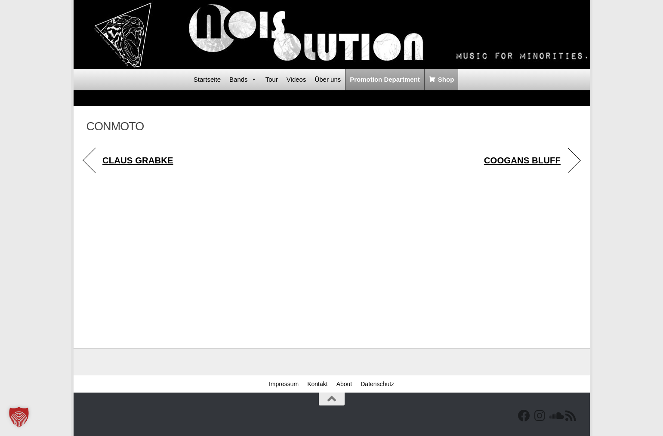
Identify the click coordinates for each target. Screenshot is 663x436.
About (344, 384)
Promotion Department (385, 79)
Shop (446, 79)
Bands (243, 79)
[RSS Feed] (570, 416)
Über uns (328, 79)
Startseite (207, 79)
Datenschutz (377, 384)
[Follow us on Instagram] (539, 416)
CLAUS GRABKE (137, 160)
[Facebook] (524, 416)
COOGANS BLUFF (522, 160)
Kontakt (317, 384)
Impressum (284, 384)
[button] (19, 417)
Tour (271, 79)
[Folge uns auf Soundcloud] (555, 416)
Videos (296, 79)
